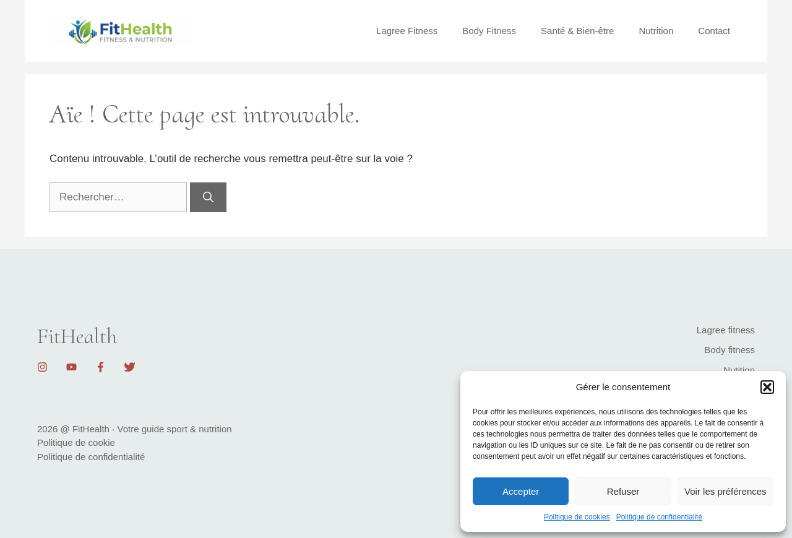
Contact (714, 30)
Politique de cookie (76, 442)
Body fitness (729, 349)
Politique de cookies (577, 517)
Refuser (623, 491)
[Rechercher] (208, 197)
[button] (767, 387)
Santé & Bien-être (577, 30)
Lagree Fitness (406, 30)
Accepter (520, 491)
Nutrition (656, 30)
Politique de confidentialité (659, 517)
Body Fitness (489, 30)
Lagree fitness (726, 330)
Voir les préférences (725, 491)
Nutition (739, 370)
